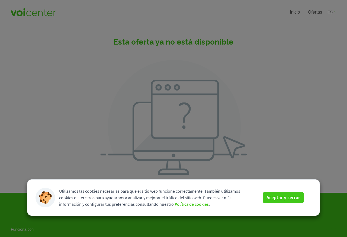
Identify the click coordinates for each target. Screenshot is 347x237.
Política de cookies (192, 204)
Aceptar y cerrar (283, 197)
